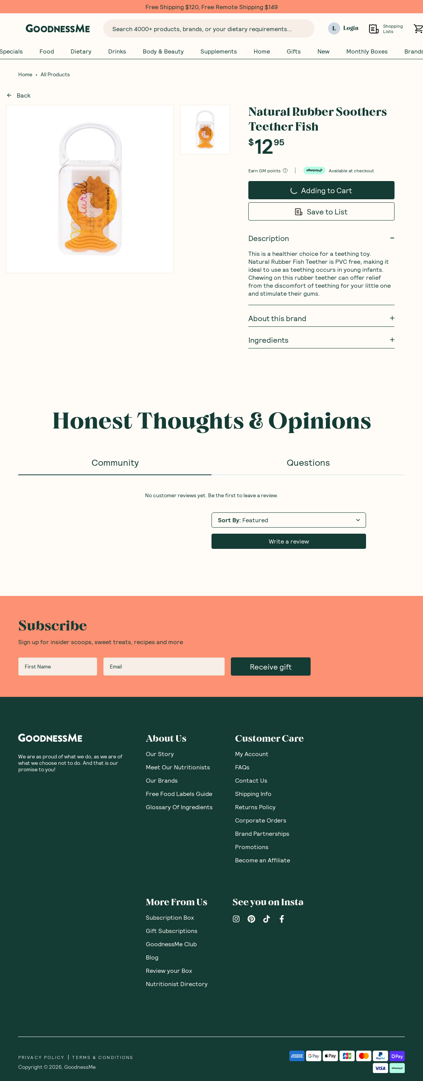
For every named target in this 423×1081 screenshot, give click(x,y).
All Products (55, 74)
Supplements (218, 51)
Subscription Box (170, 853)
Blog (152, 893)
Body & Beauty (163, 51)
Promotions (251, 782)
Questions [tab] (308, 462)
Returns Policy (255, 743)
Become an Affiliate (262, 796)
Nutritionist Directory (177, 919)
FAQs (242, 703)
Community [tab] (115, 462)
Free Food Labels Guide (179, 729)
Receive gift (271, 602)
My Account (251, 689)
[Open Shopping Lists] (374, 28)
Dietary (81, 51)
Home (262, 51)
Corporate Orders (260, 756)
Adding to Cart (313, 188)
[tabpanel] (211, 488)
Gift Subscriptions (171, 866)
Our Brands (162, 716)
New (323, 51)
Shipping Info (253, 729)
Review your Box (169, 906)
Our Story (160, 689)
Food (46, 51)
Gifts (294, 51)
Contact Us (251, 716)
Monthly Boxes (367, 51)
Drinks (117, 51)
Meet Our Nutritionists (178, 703)
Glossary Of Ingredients (179, 743)
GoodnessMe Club (171, 880)
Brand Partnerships (262, 769)
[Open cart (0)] (418, 28)
